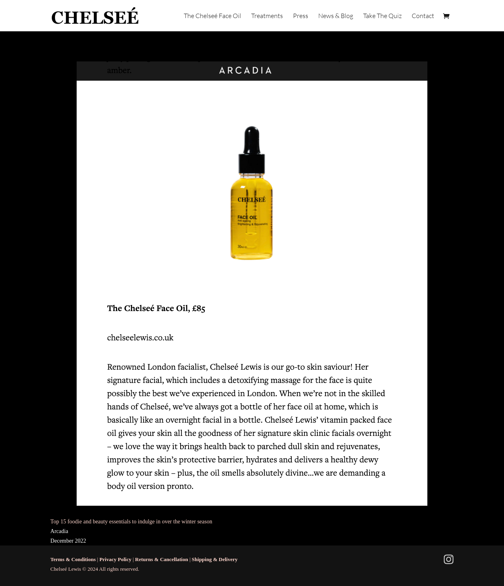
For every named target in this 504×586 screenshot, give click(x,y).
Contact (423, 16)
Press (300, 16)
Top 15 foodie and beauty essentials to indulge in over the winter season (131, 522)
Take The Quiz (382, 16)
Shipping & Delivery (215, 559)
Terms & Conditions (73, 559)
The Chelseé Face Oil (212, 16)
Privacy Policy (116, 559)
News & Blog (335, 16)
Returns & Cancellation (161, 559)
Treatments (267, 16)
